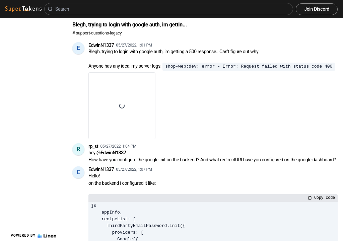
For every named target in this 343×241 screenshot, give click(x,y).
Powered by (33, 236)
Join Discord (316, 9)
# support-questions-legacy (97, 32)
